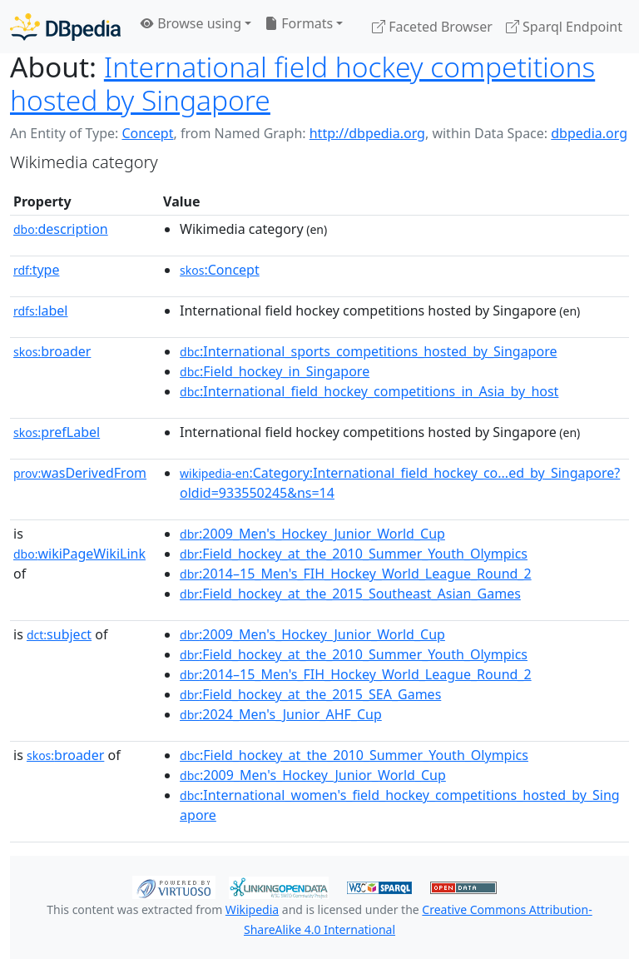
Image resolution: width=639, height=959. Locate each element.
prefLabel (56, 432)
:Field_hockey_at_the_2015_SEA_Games (310, 694)
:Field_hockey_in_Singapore (274, 371)
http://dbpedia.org (367, 133)
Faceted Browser (432, 26)
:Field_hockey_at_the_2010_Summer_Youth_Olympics (354, 553)
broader (52, 351)
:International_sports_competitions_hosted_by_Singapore (368, 351)
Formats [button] (299, 23)
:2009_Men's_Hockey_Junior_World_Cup (312, 533)
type (36, 270)
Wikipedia (252, 909)
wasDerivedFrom (79, 473)
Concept (147, 133)
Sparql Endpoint (564, 26)
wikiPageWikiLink (79, 553)
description (60, 229)
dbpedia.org (589, 133)
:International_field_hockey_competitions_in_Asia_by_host (369, 391)
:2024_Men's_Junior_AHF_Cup (281, 714)
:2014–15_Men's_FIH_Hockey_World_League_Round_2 (356, 573)
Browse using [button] (191, 23)
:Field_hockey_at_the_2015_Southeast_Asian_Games (350, 593)
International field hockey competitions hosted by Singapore (302, 83)
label (40, 310)
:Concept (220, 270)
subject (59, 634)
